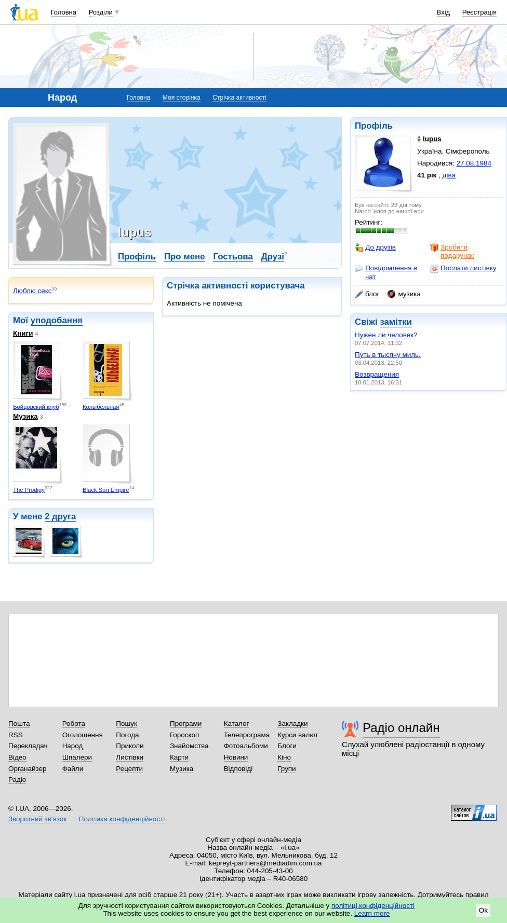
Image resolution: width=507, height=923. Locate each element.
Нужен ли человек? (386, 335)
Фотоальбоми (246, 746)
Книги (23, 333)
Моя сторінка (182, 97)
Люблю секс (32, 291)
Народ (72, 746)
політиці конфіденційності (373, 906)
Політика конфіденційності (122, 819)
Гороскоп (184, 735)
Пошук (126, 723)
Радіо (17, 779)
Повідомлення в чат (386, 272)
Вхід (443, 12)
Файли (73, 769)
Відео (17, 757)
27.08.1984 (474, 163)
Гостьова (232, 256)
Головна (63, 12)
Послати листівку (463, 268)
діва (449, 175)
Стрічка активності (239, 97)
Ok (483, 910)
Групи (286, 769)
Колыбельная (101, 407)
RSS (15, 735)
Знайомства (189, 746)
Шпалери (77, 757)
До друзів (375, 247)
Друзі (272, 256)
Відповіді (238, 769)
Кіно (284, 757)
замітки (396, 322)
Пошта (19, 723)
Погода (127, 735)
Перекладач (27, 746)
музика (404, 294)
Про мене (184, 256)
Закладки (292, 723)
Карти (179, 757)
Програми (186, 723)
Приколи (129, 746)
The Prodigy (29, 490)
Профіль (374, 126)
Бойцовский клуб (36, 407)
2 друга (60, 516)
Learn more (372, 913)
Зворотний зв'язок (37, 819)
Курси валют (297, 735)
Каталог (236, 723)
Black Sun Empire (106, 490)
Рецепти (129, 769)
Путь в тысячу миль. (388, 355)
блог (367, 294)
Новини (236, 757)
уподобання (57, 320)
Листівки (129, 757)
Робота (73, 723)
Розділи (101, 12)
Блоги (287, 746)
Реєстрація (479, 12)
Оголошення (82, 735)
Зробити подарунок (452, 251)
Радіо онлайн (401, 728)
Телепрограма (247, 735)
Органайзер (27, 769)
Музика (25, 416)
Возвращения (377, 374)
